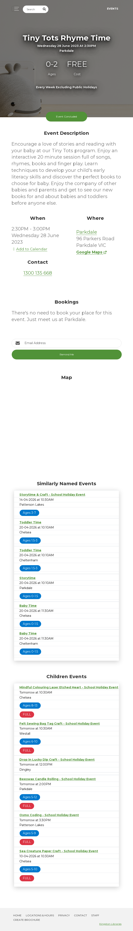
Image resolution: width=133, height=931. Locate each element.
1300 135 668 (37, 273)
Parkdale (86, 232)
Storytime (27, 578)
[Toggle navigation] (15, 9)
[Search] (32, 9)
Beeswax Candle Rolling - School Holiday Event (57, 779)
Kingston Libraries (110, 923)
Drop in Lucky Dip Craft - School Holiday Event (57, 760)
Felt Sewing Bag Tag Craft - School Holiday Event (59, 723)
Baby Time (28, 606)
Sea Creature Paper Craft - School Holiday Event (58, 851)
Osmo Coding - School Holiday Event (49, 815)
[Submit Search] (44, 9)
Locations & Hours (40, 915)
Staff (95, 915)
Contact (80, 915)
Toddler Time (30, 522)
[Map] (66, 426)
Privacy (64, 915)
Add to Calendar (29, 249)
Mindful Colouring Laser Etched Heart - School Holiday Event (68, 687)
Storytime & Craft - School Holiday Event (52, 495)
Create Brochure (26, 919)
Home (17, 915)
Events (112, 8)
